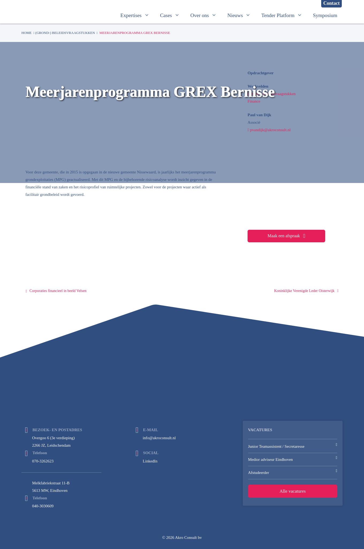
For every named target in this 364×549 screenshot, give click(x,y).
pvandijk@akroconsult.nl (269, 130)
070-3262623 (43, 461)
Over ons (206, 15)
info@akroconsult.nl (159, 438)
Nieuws (241, 15)
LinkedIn (150, 461)
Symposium (325, 15)
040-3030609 (43, 506)
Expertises (137, 15)
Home (26, 33)
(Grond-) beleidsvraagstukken (65, 33)
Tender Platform (284, 15)
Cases (172, 15)
